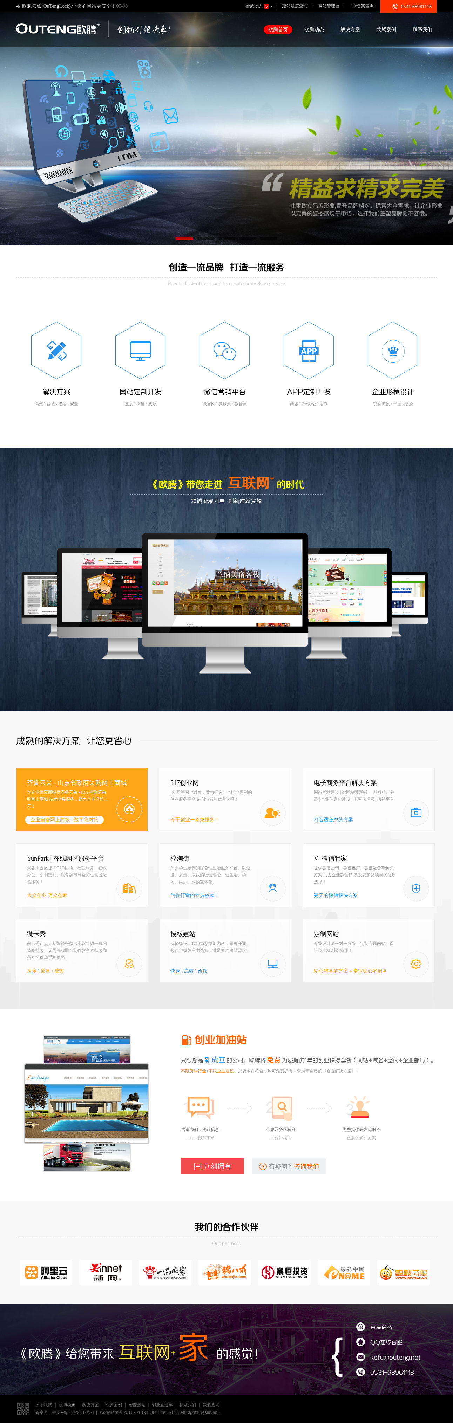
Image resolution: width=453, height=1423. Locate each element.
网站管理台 (328, 6)
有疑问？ (289, 1166)
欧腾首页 (278, 29)
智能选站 (137, 1404)
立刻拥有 (212, 1166)
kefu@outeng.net (388, 1357)
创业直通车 (162, 1404)
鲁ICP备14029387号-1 (73, 1412)
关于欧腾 (43, 1404)
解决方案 (350, 29)
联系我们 (422, 29)
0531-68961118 (385, 1372)
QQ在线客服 (379, 1342)
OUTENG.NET (163, 1412)
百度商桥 (374, 1327)
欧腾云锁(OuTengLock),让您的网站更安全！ (69, 6)
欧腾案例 (386, 29)
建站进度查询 (294, 6)
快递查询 (211, 1404)
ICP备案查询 (362, 6)
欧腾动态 (260, 6)
